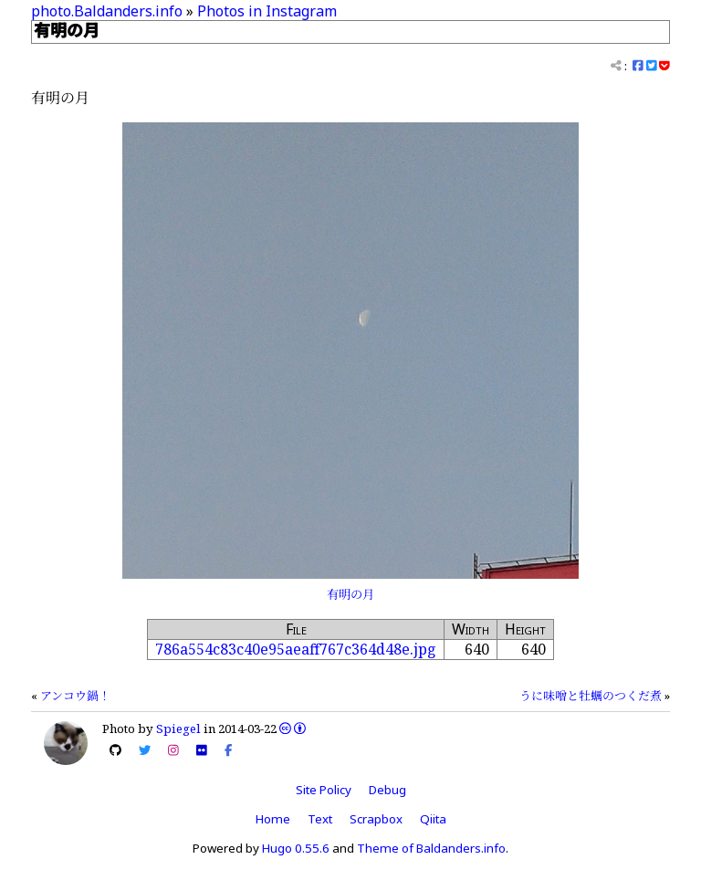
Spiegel (178, 728)
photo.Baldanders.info (107, 11)
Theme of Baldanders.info (431, 848)
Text (320, 819)
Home (273, 819)
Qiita (433, 819)
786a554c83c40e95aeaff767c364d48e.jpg (295, 649)
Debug (387, 789)
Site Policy (323, 789)
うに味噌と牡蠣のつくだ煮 (590, 695)
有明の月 (350, 594)
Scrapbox (376, 819)
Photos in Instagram (267, 11)
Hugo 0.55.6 (296, 848)
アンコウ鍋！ (75, 695)
